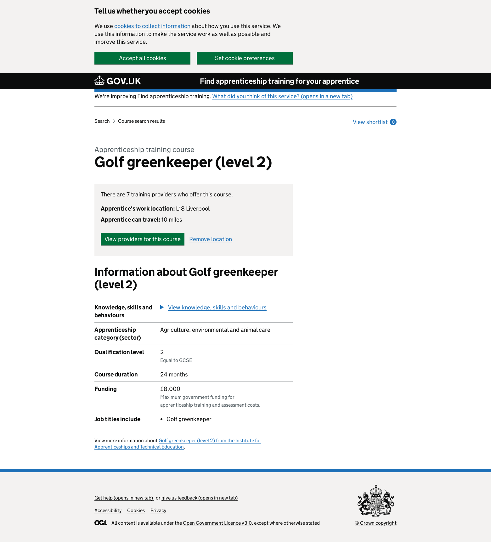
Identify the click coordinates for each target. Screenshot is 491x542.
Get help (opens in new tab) (124, 498)
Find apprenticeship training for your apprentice (279, 81)
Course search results (141, 121)
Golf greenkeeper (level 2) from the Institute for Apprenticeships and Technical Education (177, 444)
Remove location (210, 239)
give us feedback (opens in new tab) (199, 498)
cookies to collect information (152, 26)
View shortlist (375, 122)
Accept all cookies (142, 58)
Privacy (158, 510)
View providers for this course (142, 239)
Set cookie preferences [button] (245, 58)
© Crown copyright (376, 523)
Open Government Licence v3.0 (217, 523)
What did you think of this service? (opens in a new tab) (282, 96)
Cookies (136, 510)
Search (102, 121)
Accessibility (107, 510)
